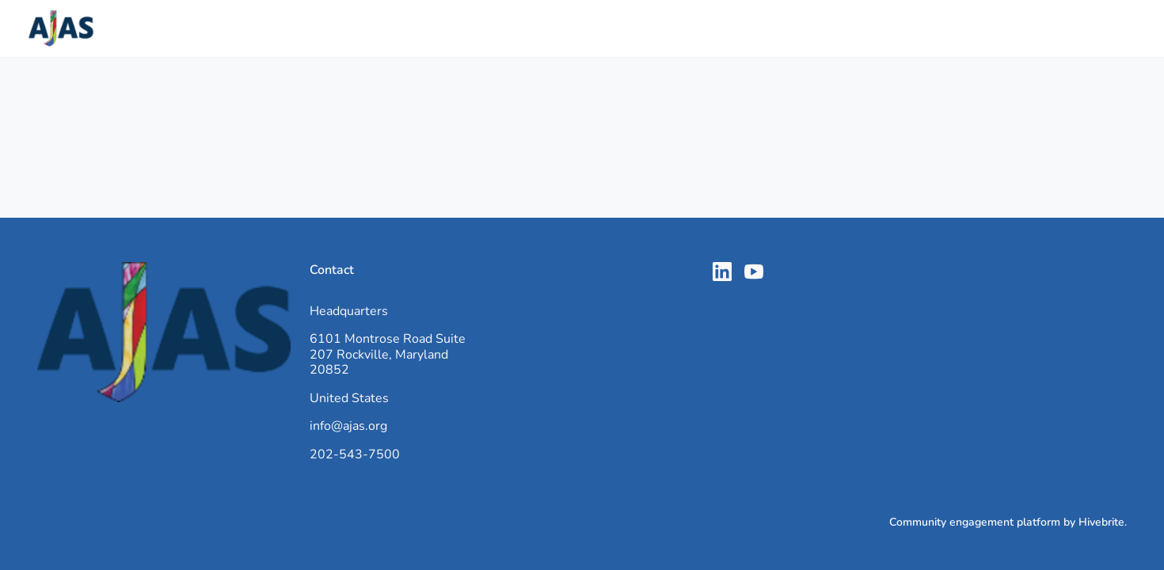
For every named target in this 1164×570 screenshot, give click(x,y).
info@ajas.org (348, 426)
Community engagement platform (974, 522)
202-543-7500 (355, 454)
